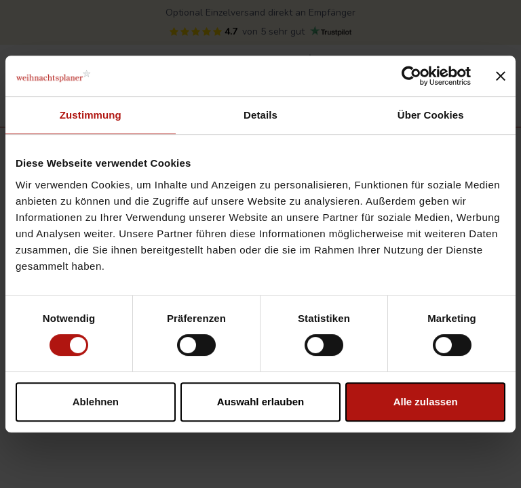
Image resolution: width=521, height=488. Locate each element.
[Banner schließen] (500, 76)
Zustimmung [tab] (90, 115)
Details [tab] (260, 115)
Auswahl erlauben (260, 401)
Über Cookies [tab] (431, 115)
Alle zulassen (425, 401)
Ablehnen (96, 401)
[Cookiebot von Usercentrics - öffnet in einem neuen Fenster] (411, 76)
